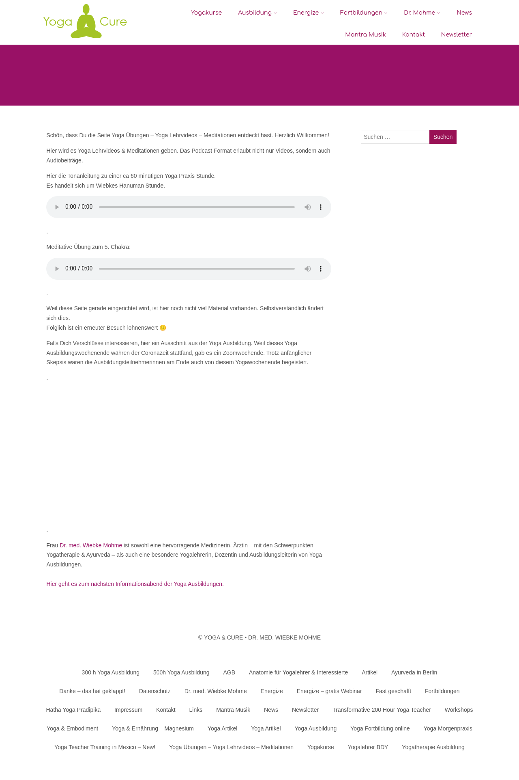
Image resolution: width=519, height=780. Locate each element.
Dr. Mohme (422, 13)
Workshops (459, 710)
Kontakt (413, 35)
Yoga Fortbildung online (380, 728)
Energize (308, 13)
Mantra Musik (365, 35)
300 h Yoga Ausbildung (110, 672)
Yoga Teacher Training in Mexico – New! (104, 747)
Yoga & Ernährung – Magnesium (153, 728)
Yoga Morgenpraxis (448, 728)
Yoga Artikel (222, 728)
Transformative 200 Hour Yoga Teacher (381, 710)
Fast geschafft (393, 691)
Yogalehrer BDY (368, 747)
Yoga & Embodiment (72, 728)
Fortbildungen (364, 13)
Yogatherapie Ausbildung (433, 747)
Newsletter (456, 35)
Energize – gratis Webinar (329, 691)
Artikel (369, 672)
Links (196, 710)
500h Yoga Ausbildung (181, 672)
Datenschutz (155, 691)
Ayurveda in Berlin (414, 672)
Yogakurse (206, 13)
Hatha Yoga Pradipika (73, 710)
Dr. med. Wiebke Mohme (215, 691)
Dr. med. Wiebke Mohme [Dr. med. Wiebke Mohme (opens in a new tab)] (91, 545)
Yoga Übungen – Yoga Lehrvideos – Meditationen (231, 747)
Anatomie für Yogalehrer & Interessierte (298, 672)
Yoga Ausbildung (316, 728)
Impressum (128, 710)
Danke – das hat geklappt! (92, 691)
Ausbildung (257, 13)
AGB (229, 672)
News (464, 13)
